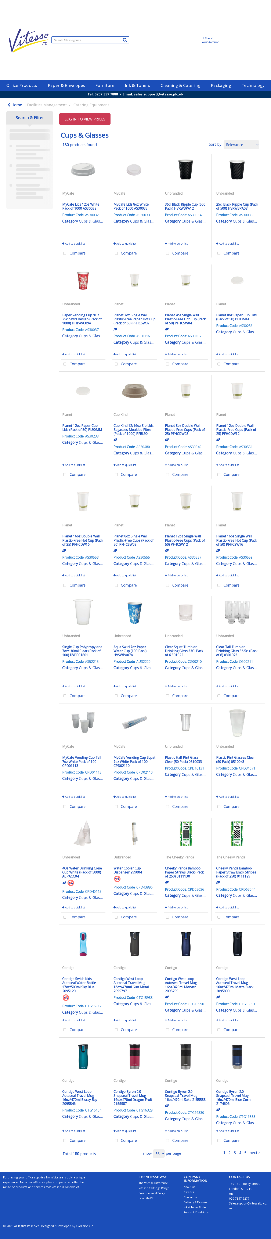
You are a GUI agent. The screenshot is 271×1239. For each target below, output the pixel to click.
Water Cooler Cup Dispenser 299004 (127, 870)
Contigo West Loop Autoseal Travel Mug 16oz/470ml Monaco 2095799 (181, 984)
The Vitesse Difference (153, 1183)
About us (189, 1187)
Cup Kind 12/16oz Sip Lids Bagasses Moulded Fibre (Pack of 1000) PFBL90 (133, 429)
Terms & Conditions (196, 1212)
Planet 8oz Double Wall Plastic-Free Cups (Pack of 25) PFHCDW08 (185, 429)
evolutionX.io (84, 1226)
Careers (189, 1192)
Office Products (21, 85)
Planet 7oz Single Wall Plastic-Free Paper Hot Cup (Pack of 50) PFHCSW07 (134, 319)
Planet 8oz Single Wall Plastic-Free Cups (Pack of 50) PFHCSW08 (133, 540)
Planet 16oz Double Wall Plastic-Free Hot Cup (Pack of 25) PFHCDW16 (82, 540)
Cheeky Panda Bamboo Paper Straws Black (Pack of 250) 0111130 (184, 872)
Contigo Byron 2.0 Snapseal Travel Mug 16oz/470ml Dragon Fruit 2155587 (132, 1097)
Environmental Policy (152, 1193)
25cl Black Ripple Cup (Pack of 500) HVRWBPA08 (237, 206)
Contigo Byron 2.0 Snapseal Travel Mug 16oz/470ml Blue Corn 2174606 (233, 1097)
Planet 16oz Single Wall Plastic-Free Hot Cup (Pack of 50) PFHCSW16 (236, 540)
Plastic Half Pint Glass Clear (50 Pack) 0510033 (183, 759)
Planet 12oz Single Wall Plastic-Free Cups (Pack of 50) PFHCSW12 (185, 540)
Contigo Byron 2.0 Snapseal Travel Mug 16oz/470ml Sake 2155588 (185, 1095)
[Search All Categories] (90, 39)
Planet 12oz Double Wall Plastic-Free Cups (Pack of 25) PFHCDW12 (236, 429)
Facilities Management (47, 104)
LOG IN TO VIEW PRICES (85, 119)
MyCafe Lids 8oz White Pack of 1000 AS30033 (131, 206)
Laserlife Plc (146, 1198)
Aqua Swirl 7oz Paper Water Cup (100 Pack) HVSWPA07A (130, 651)
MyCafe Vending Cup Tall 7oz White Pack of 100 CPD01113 (81, 761)
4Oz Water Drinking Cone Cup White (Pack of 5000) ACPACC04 (82, 872)
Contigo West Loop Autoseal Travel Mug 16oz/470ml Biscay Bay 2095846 (79, 1097)
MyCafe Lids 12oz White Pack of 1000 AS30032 (80, 206)
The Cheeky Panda (179, 857)
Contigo (68, 967)
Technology (253, 85)
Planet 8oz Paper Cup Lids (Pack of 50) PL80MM (236, 317)
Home (15, 104)
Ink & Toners (137, 85)
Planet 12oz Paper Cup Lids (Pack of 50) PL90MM (82, 427)
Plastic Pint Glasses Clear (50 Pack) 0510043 (235, 759)
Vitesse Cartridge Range (154, 1188)
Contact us (190, 1197)
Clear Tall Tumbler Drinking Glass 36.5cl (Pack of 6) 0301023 (236, 651)
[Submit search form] (125, 39)
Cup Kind (120, 414)
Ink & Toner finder (195, 1207)
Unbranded (174, 193)
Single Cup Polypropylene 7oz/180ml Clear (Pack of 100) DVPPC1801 (82, 651)
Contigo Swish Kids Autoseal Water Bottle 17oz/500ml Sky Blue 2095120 (79, 984)
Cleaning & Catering (180, 85)
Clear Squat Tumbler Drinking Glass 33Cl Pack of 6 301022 (184, 651)
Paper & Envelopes (66, 85)
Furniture (104, 85)
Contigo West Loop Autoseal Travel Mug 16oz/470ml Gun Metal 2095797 (131, 984)
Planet (118, 304)
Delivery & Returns (195, 1202)
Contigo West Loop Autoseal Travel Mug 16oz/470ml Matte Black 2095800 (234, 984)
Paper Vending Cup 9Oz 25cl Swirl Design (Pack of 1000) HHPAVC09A (82, 319)
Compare (73, 253)
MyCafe (68, 193)
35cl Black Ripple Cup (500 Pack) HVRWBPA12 (185, 206)
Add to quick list (73, 243)
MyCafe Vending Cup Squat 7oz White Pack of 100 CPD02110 (134, 761)
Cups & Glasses (92, 221)
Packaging (221, 85)
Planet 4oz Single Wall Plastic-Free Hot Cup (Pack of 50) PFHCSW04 (185, 319)
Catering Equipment (91, 104)
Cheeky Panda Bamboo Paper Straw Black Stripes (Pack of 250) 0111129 (236, 872)
